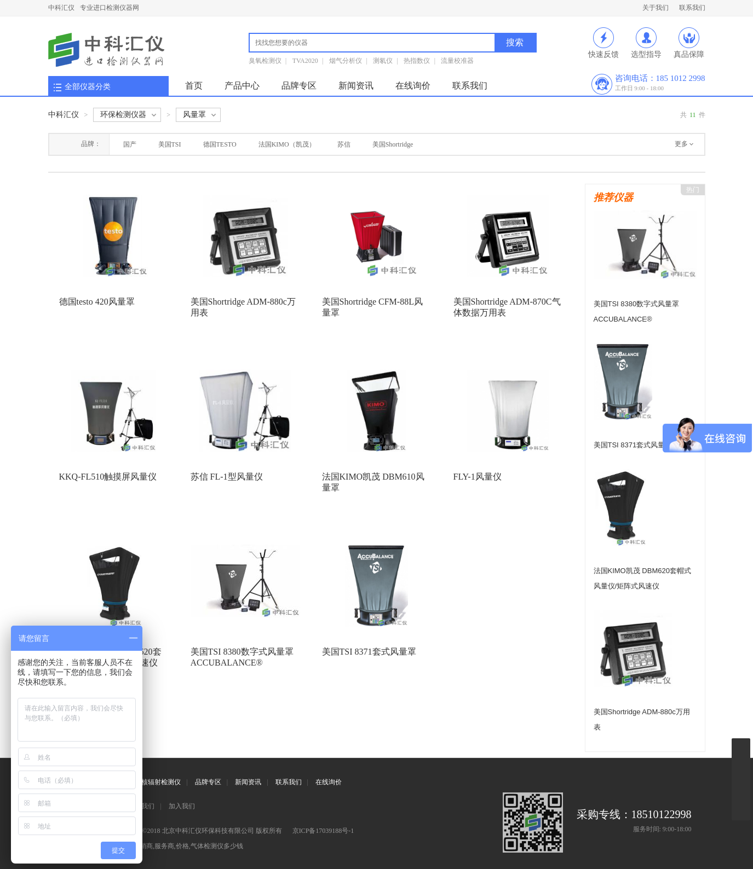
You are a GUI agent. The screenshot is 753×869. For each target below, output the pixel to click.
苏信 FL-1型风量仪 (227, 476)
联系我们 (692, 7)
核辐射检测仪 (161, 782)
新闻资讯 (355, 85)
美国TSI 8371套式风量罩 (369, 651)
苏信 (343, 144)
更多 (681, 144)
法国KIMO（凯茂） (286, 144)
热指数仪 (417, 61)
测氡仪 (383, 61)
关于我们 (655, 7)
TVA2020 (305, 61)
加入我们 (182, 806)
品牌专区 (299, 85)
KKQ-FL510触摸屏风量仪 (108, 476)
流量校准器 (457, 61)
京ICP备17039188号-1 (323, 831)
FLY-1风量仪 (477, 476)
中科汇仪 (61, 7)
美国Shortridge (392, 144)
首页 (194, 85)
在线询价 (412, 85)
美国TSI (169, 144)
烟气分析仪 (345, 61)
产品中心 (242, 85)
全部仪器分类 (88, 87)
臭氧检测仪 (265, 61)
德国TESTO (220, 144)
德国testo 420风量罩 (97, 301)
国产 (129, 144)
